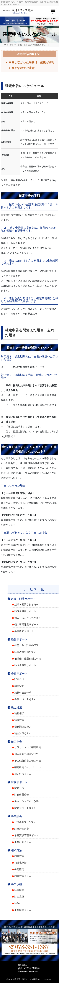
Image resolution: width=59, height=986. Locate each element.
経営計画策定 (21, 828)
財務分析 (19, 788)
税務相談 (19, 713)
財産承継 (19, 896)
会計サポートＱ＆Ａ (25, 699)
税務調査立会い (22, 726)
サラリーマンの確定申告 (27, 747)
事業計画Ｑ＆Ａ (22, 842)
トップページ (6, 45)
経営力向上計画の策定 (26, 645)
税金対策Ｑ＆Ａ (22, 733)
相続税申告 (20, 862)
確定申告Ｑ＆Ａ (22, 774)
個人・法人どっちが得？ (27, 618)
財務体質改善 (21, 794)
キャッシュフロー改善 (26, 801)
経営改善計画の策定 (25, 652)
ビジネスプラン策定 (25, 822)
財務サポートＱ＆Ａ (25, 808)
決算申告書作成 (22, 692)
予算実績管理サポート (26, 835)
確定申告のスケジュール (27, 767)
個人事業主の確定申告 (26, 754)
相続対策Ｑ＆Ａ (22, 876)
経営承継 (19, 890)
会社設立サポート (24, 631)
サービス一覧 (20, 45)
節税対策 (19, 720)
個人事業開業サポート (26, 624)
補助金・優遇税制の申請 (27, 658)
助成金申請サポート (25, 611)
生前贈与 (19, 869)
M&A (17, 903)
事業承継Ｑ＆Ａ (22, 910)
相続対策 (19, 856)
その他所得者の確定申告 (27, 760)
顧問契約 (19, 686)
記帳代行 (19, 679)
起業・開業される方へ (26, 604)
